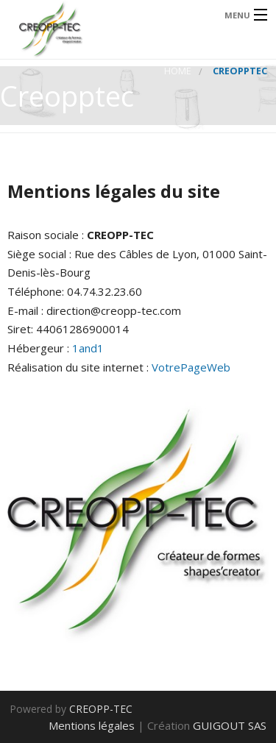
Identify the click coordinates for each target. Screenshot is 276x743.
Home (177, 71)
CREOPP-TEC (100, 709)
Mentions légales (92, 725)
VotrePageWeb (191, 367)
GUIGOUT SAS (229, 725)
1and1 (88, 348)
